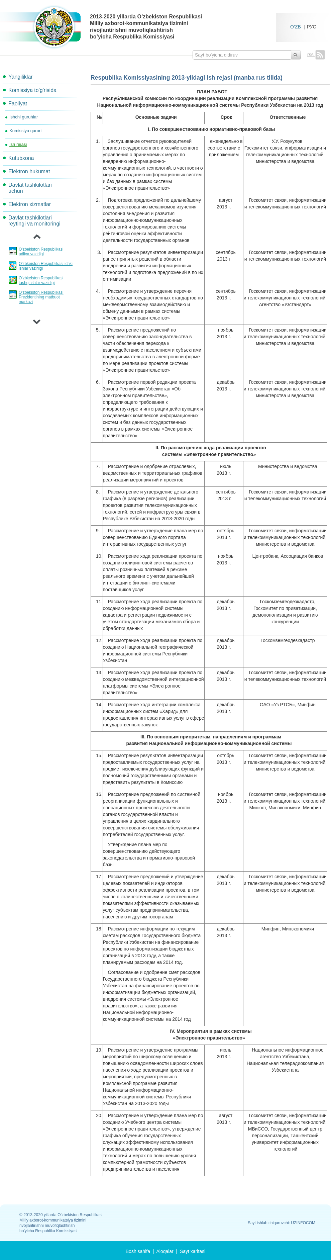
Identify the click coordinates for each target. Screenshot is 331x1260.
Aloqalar (164, 1251)
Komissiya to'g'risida (32, 90)
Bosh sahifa (138, 1251)
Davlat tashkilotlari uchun (30, 188)
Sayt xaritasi (192, 1251)
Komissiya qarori (25, 130)
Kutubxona (21, 158)
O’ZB (295, 26)
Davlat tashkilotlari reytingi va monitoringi (34, 221)
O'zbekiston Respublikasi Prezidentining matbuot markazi (41, 297)
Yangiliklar (20, 77)
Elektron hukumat (29, 171)
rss (316, 54)
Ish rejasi (18, 144)
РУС (311, 26)
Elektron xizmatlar (29, 204)
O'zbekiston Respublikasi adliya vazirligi (41, 251)
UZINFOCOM (303, 1223)
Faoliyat (17, 103)
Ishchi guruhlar (23, 116)
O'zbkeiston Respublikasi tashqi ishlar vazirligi (41, 280)
